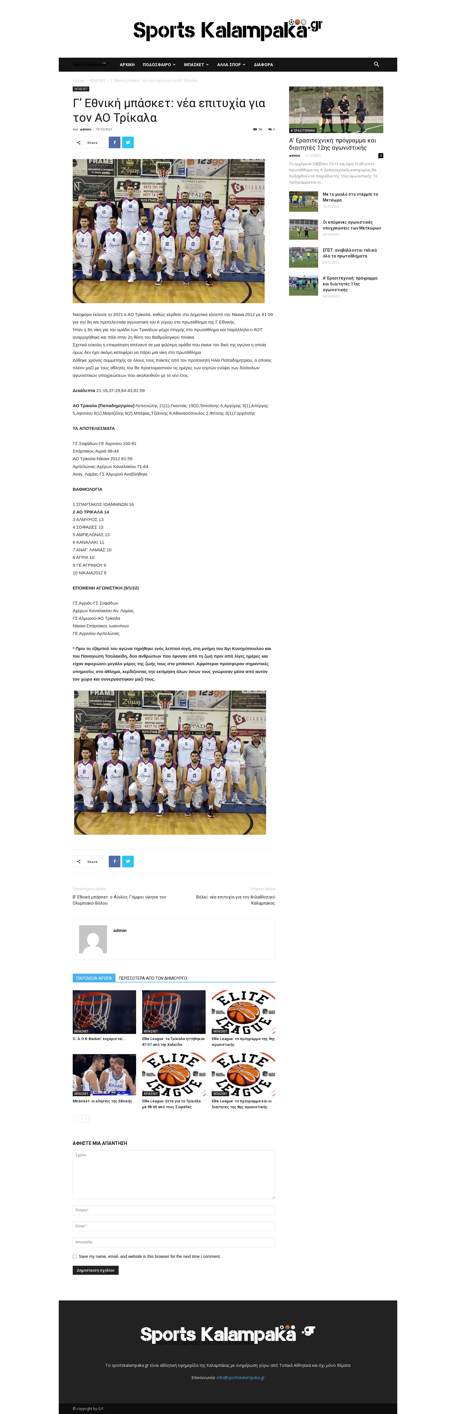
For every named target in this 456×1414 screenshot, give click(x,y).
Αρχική (78, 80)
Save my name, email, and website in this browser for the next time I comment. (150, 1256)
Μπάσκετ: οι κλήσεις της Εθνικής (102, 1101)
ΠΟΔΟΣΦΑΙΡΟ (159, 64)
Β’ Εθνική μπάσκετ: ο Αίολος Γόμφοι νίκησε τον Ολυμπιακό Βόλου (119, 900)
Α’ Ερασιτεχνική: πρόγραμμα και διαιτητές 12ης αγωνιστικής (332, 144)
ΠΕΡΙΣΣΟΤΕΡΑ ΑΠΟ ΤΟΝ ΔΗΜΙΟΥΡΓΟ (153, 978)
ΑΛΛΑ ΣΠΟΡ (231, 64)
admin (85, 129)
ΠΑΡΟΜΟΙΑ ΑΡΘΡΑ (94, 978)
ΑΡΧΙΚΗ (127, 64)
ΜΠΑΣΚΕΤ (196, 64)
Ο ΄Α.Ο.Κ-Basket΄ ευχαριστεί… (99, 1039)
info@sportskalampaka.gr (241, 1377)
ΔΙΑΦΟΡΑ (263, 64)
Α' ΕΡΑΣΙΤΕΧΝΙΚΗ (303, 130)
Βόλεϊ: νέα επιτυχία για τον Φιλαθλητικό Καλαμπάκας (235, 900)
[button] (376, 65)
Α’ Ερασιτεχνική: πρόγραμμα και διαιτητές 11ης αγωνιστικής (350, 284)
